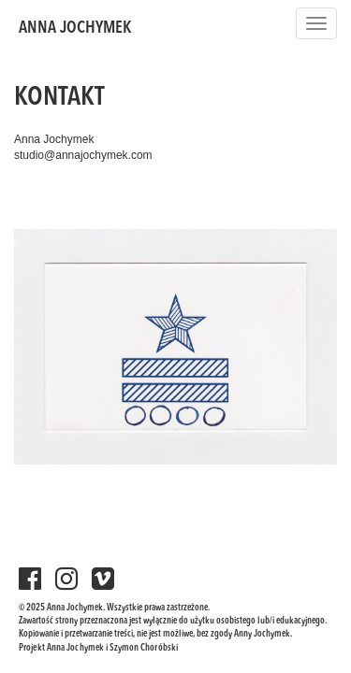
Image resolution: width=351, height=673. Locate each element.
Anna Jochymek (75, 28)
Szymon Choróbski (144, 647)
